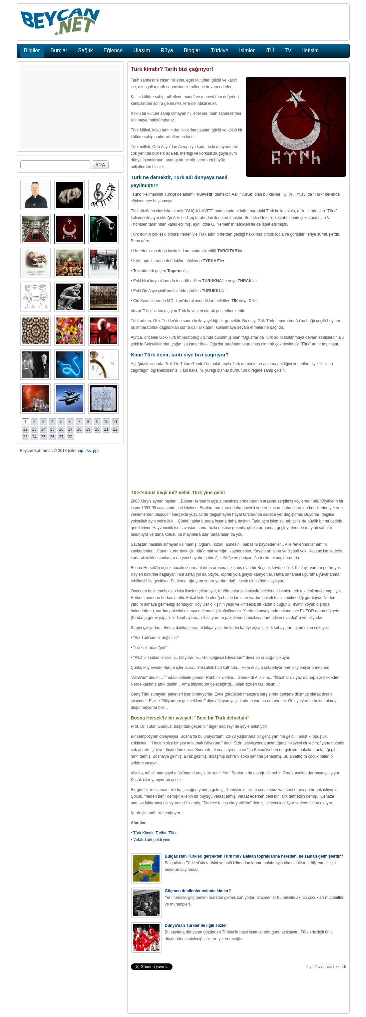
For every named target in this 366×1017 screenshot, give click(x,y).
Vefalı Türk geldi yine (151, 839)
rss (88, 450)
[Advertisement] (70, 106)
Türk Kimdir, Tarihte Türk (155, 833)
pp (95, 450)
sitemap (76, 450)
